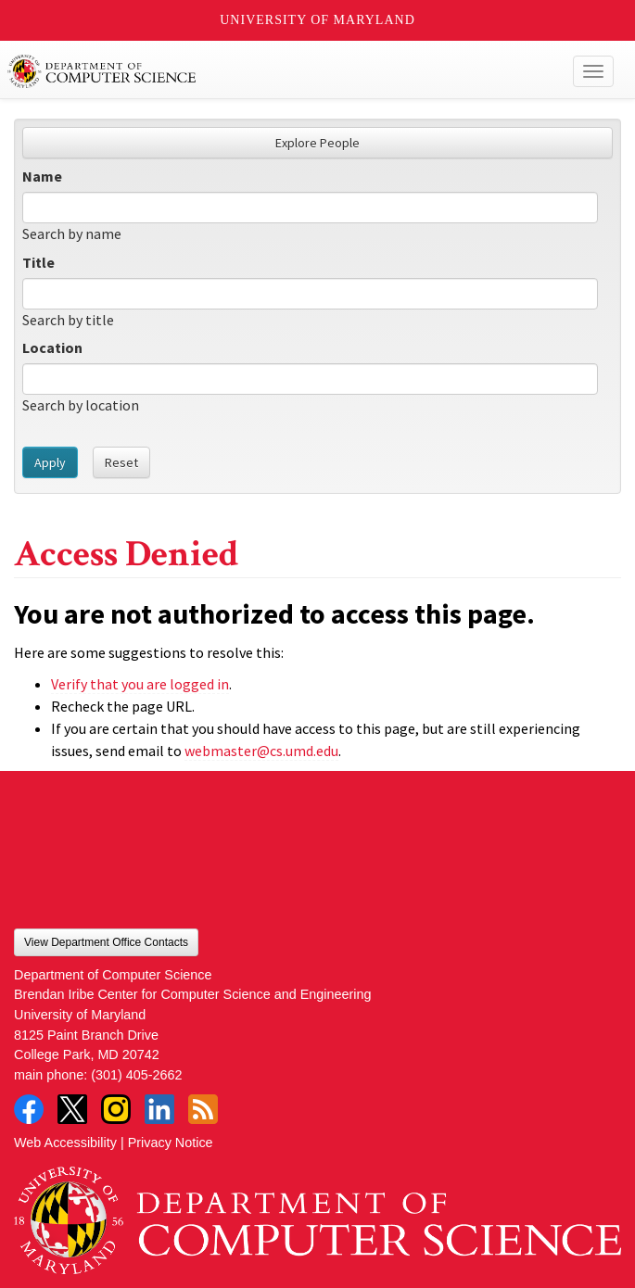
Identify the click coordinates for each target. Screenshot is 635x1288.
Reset (121, 462)
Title (38, 262)
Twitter (72, 1109)
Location (52, 347)
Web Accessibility (65, 1142)
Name (42, 176)
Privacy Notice (170, 1142)
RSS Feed (203, 1109)
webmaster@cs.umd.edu (261, 750)
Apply (50, 462)
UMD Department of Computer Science (255, 71)
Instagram (116, 1109)
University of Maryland (317, 20)
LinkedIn (159, 1109)
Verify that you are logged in (140, 684)
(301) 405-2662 (136, 1074)
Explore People (317, 142)
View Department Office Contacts (106, 942)
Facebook (29, 1109)
